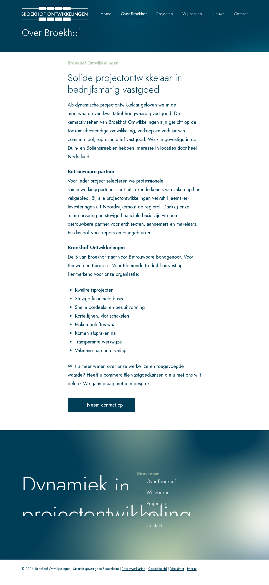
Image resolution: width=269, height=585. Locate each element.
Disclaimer (177, 568)
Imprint (192, 568)
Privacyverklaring (133, 568)
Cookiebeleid (157, 568)
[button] (101, 405)
